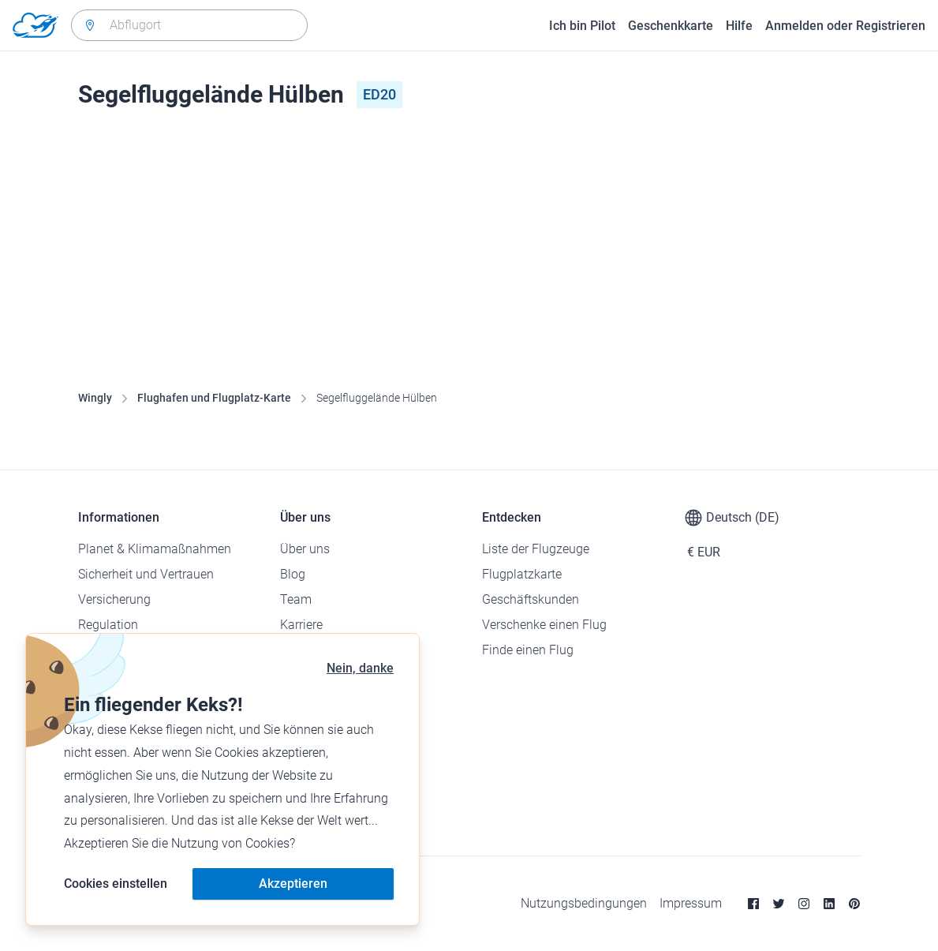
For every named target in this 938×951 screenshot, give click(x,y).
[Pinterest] (854, 903)
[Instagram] (804, 903)
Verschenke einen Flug (544, 624)
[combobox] (189, 25)
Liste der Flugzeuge (535, 548)
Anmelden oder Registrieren (845, 25)
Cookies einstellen (115, 883)
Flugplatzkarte (522, 574)
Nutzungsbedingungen (584, 903)
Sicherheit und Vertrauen (146, 574)
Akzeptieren (293, 883)
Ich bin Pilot (582, 25)
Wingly (95, 397)
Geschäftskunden (530, 599)
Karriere (301, 624)
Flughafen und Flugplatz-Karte (214, 397)
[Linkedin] (829, 903)
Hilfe (739, 25)
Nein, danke (360, 668)
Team (296, 599)
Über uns (305, 548)
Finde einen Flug (528, 649)
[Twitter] (778, 903)
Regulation (108, 624)
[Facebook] (753, 903)
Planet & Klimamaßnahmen (154, 548)
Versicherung (114, 599)
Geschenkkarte (670, 25)
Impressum (691, 903)
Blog (292, 574)
